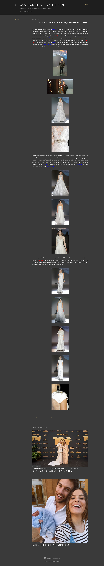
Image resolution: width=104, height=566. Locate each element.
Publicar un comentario (44, 474)
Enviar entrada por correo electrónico (47, 417)
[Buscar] (86, 5)
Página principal (27, 11)
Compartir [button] (17, 19)
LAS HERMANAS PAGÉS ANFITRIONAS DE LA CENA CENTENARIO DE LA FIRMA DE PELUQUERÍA (55, 469)
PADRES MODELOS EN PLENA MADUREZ (50, 545)
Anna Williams (56, 561)
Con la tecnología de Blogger (52, 558)
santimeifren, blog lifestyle (43, 5)
